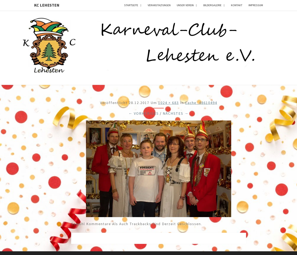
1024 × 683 (168, 102)
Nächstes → (176, 113)
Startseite (131, 5)
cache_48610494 (201, 102)
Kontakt (236, 5)
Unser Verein (185, 5)
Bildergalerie (212, 5)
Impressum (256, 5)
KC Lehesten (46, 5)
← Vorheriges (143, 113)
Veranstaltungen (159, 5)
